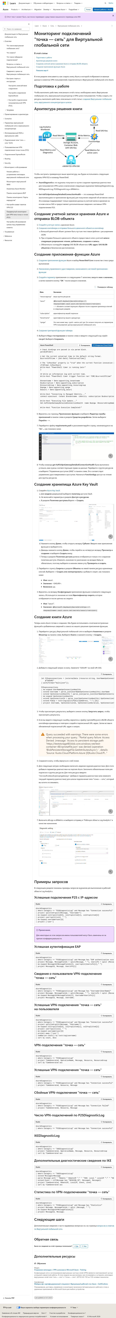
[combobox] (16, 29)
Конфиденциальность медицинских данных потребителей (23, 1316)
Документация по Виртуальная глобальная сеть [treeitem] (16, 35)
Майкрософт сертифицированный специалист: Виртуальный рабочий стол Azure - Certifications (71, 1284)
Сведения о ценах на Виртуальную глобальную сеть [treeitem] (18, 72)
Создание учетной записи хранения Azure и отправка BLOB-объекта (62, 64)
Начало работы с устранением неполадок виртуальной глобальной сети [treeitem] (18, 174)
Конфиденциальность (76, 1313)
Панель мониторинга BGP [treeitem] (16, 193)
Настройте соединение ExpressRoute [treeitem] (17, 94)
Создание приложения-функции (52, 260)
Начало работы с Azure (103, 9)
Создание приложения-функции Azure (50, 67)
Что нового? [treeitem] (11, 53)
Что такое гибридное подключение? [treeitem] (14, 58)
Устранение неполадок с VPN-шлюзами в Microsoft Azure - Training (60, 1270)
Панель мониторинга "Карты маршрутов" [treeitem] (17, 198)
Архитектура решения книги (46, 61)
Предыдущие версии (31, 1313)
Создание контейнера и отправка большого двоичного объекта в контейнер (71, 228)
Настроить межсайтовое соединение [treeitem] (17, 87)
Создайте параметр (47, 277)
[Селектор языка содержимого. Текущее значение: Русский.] (7, 1307)
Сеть (52, 26)
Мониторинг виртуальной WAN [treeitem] (16, 183)
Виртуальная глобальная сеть (69, 26)
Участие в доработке (57, 1313)
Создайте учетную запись (50, 225)
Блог (43, 1313)
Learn (37, 26)
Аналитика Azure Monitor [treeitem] (16, 189)
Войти (111, 3)
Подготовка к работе (44, 57)
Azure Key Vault (53, 490)
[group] (76, 378)
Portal (88, 9)
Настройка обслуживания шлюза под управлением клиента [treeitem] (16, 225)
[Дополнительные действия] (112, 26)
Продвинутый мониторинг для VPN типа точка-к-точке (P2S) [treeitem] (17, 214)
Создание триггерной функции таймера (55, 330)
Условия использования (59, 1316)
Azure (45, 26)
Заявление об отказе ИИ (11, 1313)
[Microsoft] (4, 3)
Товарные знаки (77, 1316)
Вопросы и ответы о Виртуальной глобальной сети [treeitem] (18, 65)
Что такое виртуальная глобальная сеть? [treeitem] (15, 47)
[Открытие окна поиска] (105, 3)
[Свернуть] (28, 24)
